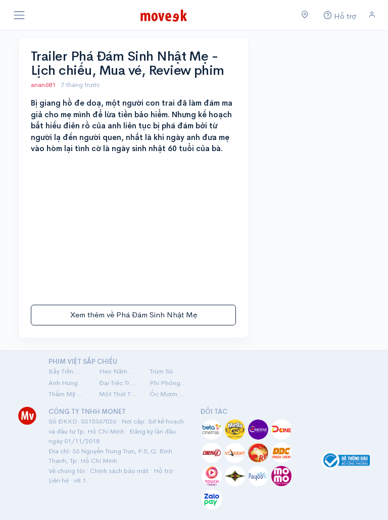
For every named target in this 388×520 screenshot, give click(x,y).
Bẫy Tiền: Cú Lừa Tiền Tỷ (67, 371)
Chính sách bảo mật (119, 470)
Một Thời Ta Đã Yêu (118, 394)
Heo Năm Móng (118, 371)
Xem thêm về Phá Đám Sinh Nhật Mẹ (133, 314)
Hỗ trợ (163, 470)
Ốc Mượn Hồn (169, 394)
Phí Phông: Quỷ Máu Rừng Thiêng (169, 383)
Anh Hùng (63, 383)
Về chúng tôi (66, 470)
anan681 (44, 84)
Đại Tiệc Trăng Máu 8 (118, 383)
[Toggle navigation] (19, 15)
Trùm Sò (161, 371)
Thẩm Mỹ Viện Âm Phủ (67, 394)
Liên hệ (58, 480)
